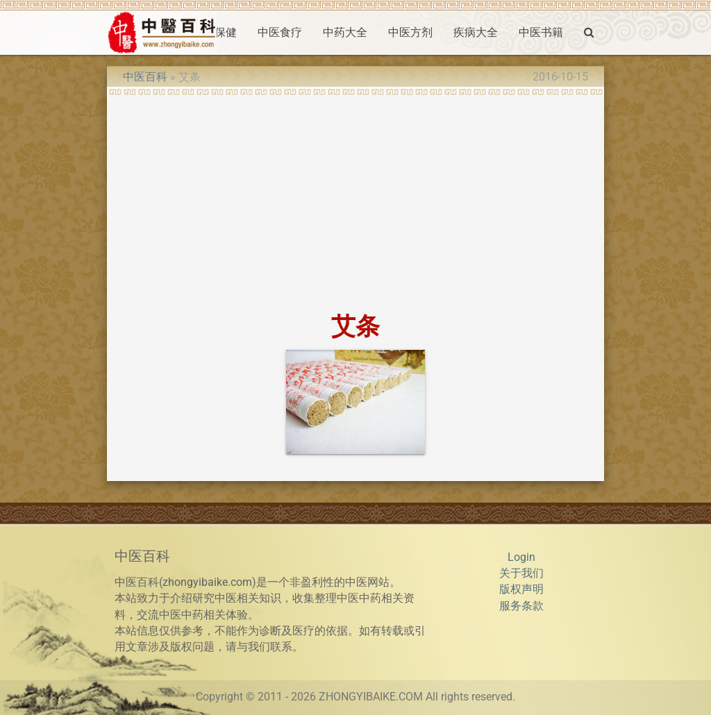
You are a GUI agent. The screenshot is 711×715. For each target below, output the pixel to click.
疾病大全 (475, 32)
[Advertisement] (355, 199)
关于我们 (521, 573)
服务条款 (521, 606)
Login (521, 557)
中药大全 (345, 32)
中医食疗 (280, 32)
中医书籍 (541, 32)
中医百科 (145, 77)
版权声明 (521, 589)
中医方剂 (410, 32)
